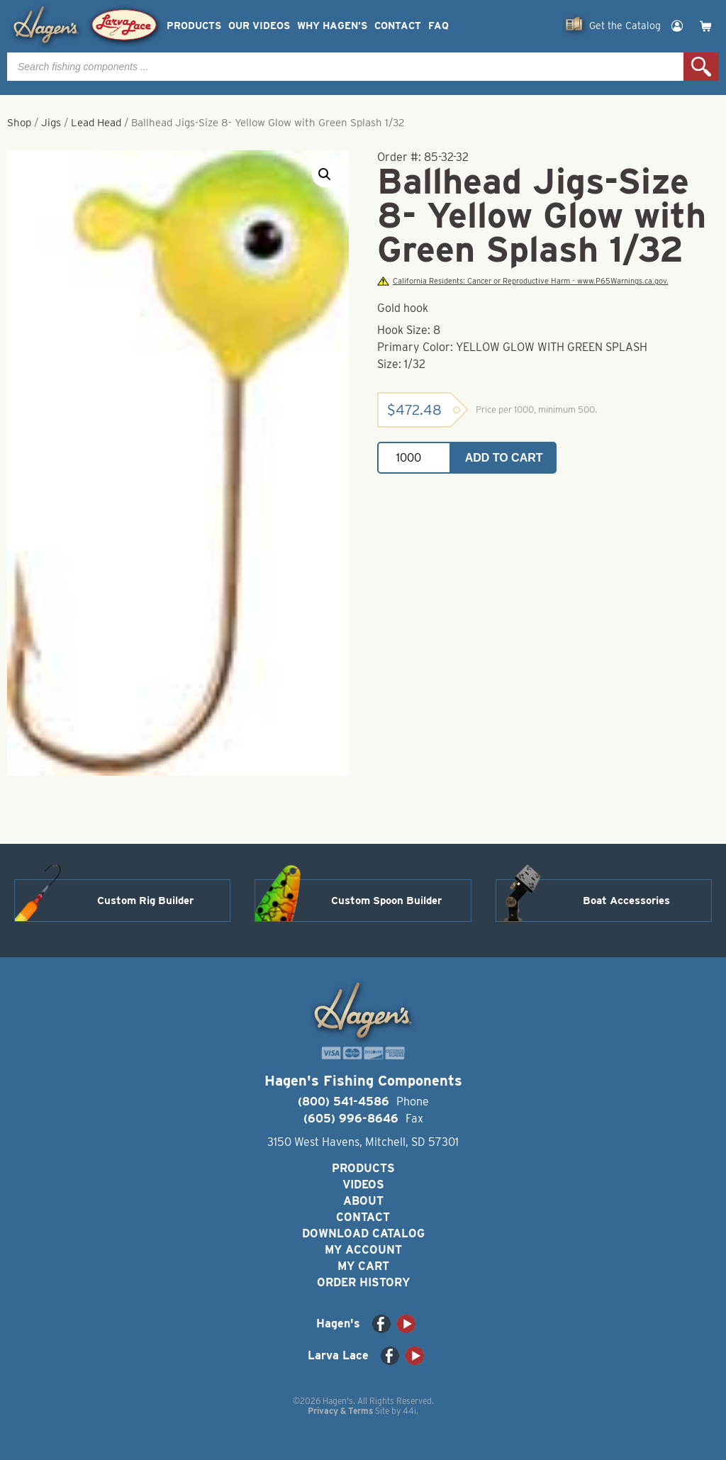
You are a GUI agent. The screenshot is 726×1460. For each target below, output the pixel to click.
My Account (363, 1249)
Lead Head (96, 122)
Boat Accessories (626, 900)
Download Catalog (363, 1233)
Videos (363, 1184)
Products (194, 26)
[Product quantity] (414, 458)
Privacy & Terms (340, 1410)
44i (409, 1410)
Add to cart (504, 458)
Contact (397, 26)
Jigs (51, 122)
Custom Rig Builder (145, 900)
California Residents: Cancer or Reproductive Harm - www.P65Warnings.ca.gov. (522, 281)
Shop (19, 122)
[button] (324, 174)
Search (701, 66)
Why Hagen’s (332, 26)
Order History (363, 1282)
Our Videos (259, 26)
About (363, 1201)
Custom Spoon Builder (386, 900)
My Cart (363, 1266)
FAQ (438, 26)
